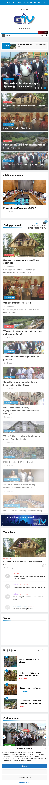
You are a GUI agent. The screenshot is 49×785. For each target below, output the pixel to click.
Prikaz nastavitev (24, 778)
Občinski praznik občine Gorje (16, 135)
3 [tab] (42, 88)
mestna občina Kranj (12, 203)
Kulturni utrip (9, 746)
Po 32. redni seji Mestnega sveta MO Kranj (21, 208)
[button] (46, 748)
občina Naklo (8, 79)
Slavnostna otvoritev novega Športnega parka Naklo (20, 85)
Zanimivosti (8, 109)
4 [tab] (45, 88)
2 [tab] (39, 88)
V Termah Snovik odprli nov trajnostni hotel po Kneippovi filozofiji (23, 2)
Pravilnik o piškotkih (23, 782)
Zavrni (24, 772)
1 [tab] (36, 88)
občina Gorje (8, 132)
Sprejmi (24, 766)
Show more (24, 608)
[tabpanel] (24, 71)
